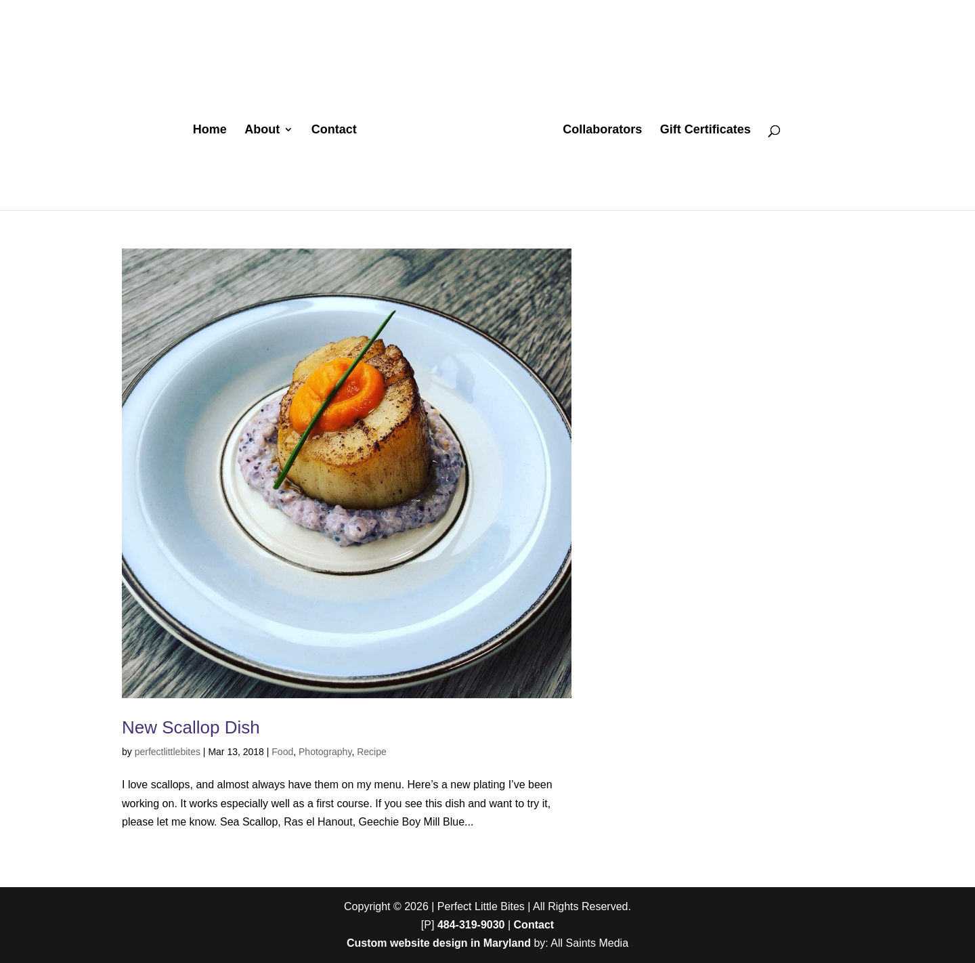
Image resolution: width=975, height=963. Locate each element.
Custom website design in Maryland (439, 943)
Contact (334, 130)
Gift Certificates (705, 130)
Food (282, 751)
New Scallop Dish (191, 727)
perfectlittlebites (167, 751)
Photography (325, 751)
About (262, 130)
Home (210, 130)
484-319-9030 (471, 924)
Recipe (372, 751)
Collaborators (602, 130)
